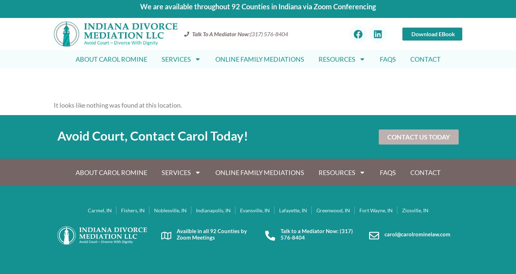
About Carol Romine (111, 59)
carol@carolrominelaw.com (417, 234)
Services (181, 59)
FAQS (388, 59)
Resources (342, 59)
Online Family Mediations (259, 59)
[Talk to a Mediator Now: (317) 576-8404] (270, 236)
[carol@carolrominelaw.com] (374, 236)
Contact (425, 59)
